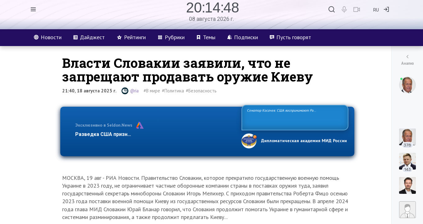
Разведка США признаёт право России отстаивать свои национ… (155, 134)
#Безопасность (201, 91)
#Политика (173, 91)
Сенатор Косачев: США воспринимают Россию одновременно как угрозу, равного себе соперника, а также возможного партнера (294, 117)
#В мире (152, 91)
